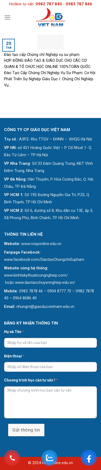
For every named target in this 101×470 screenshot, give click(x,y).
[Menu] (7, 17)
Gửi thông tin (26, 430)
